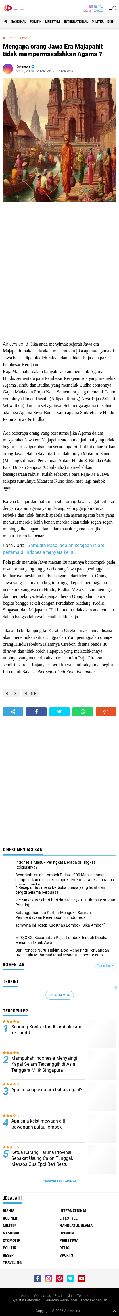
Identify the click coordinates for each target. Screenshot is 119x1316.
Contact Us (42, 1296)
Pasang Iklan (64, 1296)
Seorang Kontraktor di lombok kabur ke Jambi (47, 1030)
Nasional (18, 21)
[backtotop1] (114, 1311)
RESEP (25, 38)
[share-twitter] (59, 711)
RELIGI (13, 38)
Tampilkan (105, 966)
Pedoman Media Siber (60, 1300)
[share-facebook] (36, 711)
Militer (98, 21)
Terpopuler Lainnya (59, 1181)
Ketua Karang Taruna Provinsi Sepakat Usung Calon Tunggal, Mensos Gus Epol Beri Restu (42, 1158)
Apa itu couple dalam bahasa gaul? (46, 1089)
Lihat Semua (60, 995)
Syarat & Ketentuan (26, 1300)
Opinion (67, 1233)
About (25, 1296)
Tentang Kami (87, 1296)
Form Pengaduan (94, 1300)
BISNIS (112, 21)
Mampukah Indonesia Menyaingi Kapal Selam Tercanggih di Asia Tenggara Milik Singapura (44, 1064)
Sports (66, 1255)
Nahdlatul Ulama (76, 1225)
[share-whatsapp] (82, 711)
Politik (35, 21)
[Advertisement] (59, 272)
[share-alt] (13, 711)
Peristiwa (69, 1240)
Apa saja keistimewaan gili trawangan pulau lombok (38, 1124)
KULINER (10, 1218)
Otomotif (11, 1240)
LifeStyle (52, 21)
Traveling (12, 1262)
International (76, 21)
